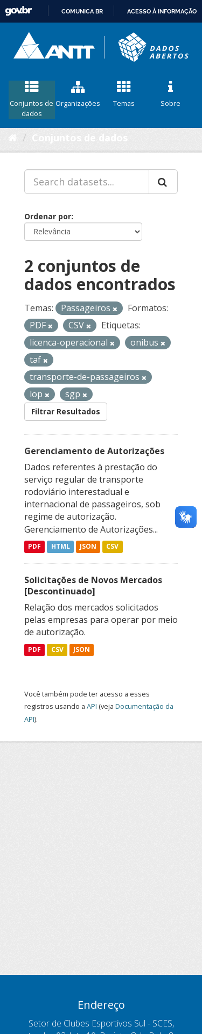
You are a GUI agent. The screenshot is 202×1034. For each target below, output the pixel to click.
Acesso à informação (162, 11)
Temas (124, 95)
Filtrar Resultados (65, 411)
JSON (88, 546)
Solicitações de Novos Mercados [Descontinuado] (93, 585)
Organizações (78, 95)
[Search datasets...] (86, 181)
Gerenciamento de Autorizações (94, 451)
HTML (60, 546)
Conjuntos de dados (32, 99)
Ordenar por (47, 216)
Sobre (170, 95)
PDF (34, 546)
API (92, 706)
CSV (112, 546)
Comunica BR (82, 11)
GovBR (18, 11)
